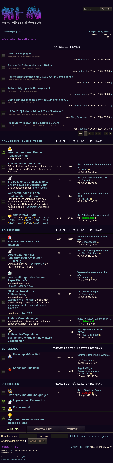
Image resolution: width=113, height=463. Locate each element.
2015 (36, 223)
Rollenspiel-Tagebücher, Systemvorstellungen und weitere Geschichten (30, 337)
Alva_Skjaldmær (79, 117)
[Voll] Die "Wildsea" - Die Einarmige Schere (33, 122)
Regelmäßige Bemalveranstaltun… (88, 369)
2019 (44, 220)
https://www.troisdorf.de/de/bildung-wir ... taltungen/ (28, 306)
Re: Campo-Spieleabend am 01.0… (92, 194)
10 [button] (106, 133)
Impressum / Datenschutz (30, 400)
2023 (11, 220)
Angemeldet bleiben (13, 440)
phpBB (12, 450)
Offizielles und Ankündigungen (28, 395)
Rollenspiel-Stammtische (33, 80)
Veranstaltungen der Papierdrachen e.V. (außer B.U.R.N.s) (36, 114)
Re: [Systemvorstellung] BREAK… (90, 330)
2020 (36, 220)
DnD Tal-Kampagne (19, 53)
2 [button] (89, 133)
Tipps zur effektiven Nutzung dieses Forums (26, 421)
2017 (19, 223)
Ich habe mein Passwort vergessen (90, 436)
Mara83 (86, 198)
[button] (80, 133)
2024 (45, 217)
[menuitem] (18, 32)
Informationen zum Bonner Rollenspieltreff (25, 154)
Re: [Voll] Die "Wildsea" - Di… (93, 177)
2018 (11, 223)
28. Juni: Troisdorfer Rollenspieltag (28, 57)
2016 (27, 223)
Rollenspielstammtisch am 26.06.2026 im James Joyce (40, 76)
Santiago (87, 393)
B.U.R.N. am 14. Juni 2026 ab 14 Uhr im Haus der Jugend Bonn (45, 126)
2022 (19, 220)
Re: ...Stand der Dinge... (90, 390)
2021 (27, 220)
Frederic (86, 277)
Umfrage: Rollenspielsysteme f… (93, 356)
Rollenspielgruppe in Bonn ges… (92, 238)
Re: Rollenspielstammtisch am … (94, 165)
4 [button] (96, 133)
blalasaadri (88, 218)
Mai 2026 (26, 313)
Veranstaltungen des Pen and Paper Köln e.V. (27, 279)
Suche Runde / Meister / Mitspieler (28, 91)
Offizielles (10, 383)
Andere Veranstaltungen (24, 318)
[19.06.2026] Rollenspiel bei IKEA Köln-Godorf (35, 111)
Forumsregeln (22, 407)
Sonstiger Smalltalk (26, 367)
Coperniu (82, 129)
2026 (28, 217)
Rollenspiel (11, 57)
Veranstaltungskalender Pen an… (92, 273)
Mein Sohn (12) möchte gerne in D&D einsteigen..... (38, 99)
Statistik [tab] (72, 429)
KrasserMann (80, 105)
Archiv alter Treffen (25, 214)
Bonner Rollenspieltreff (15, 80)
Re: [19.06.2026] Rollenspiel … (94, 250)
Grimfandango (80, 94)
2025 (36, 217)
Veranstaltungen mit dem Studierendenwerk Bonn (24, 194)
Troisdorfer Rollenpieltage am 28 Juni (30, 65)
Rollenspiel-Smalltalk (27, 354)
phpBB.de (24, 457)
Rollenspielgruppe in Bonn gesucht (29, 88)
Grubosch (82, 59)
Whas (84, 82)
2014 (44, 223)
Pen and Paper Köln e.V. (20, 286)
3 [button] (92, 133)
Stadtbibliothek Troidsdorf (21, 300)
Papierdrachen (39, 188)
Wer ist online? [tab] (43, 429)
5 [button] (99, 133)
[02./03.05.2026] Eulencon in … (94, 319)
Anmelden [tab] (13, 429)
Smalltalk (9, 348)
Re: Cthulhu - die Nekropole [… (94, 215)
